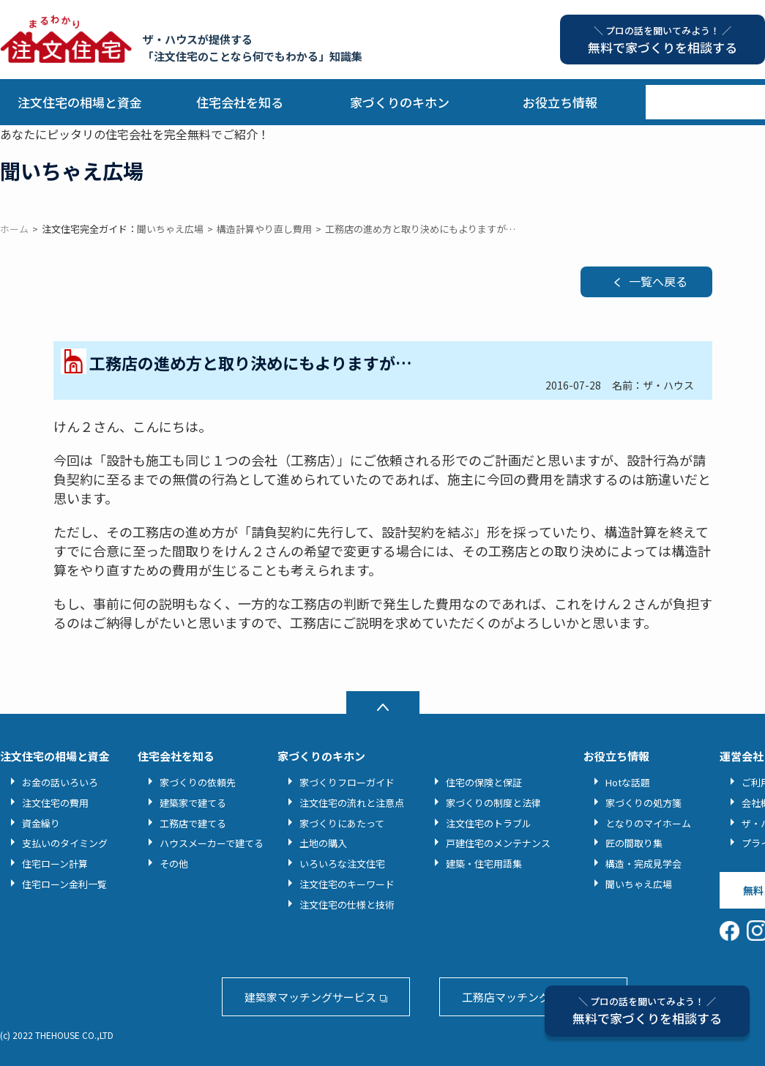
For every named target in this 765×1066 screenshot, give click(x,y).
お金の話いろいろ (60, 782)
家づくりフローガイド (347, 782)
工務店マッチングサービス (528, 996)
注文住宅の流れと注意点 (351, 803)
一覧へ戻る (658, 281)
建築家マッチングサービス (310, 996)
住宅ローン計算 (55, 864)
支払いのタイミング (65, 843)
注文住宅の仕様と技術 (347, 905)
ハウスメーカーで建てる (212, 843)
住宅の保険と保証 (484, 782)
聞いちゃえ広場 (638, 884)
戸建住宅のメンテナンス (498, 843)
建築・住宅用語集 (484, 864)
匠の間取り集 (634, 843)
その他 (174, 864)
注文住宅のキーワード (347, 884)
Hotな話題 (627, 782)
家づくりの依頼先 (198, 782)
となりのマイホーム (648, 823)
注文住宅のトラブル (488, 823)
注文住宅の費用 (55, 803)
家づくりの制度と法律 (493, 803)
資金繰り (41, 823)
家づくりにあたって (341, 823)
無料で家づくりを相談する (647, 1010)
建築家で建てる (193, 803)
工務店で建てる (193, 823)
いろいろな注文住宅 (342, 864)
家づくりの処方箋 (643, 803)
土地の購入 (323, 843)
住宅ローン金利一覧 (64, 884)
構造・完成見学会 (643, 864)
